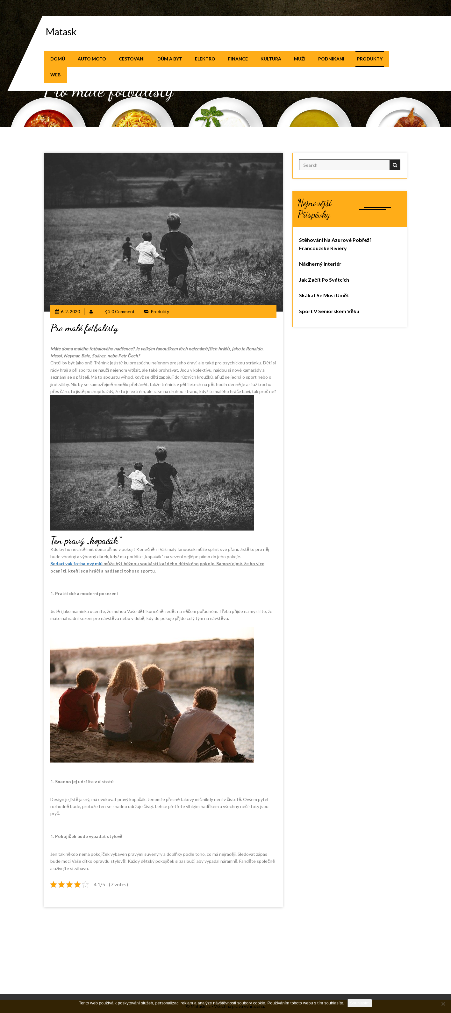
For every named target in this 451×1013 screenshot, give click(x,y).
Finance (238, 58)
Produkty (370, 58)
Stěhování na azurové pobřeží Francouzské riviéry (335, 244)
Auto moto (92, 58)
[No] (443, 1004)
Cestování (132, 58)
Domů (57, 58)
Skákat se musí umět (324, 295)
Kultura (271, 58)
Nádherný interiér (320, 264)
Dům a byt (169, 58)
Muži (299, 58)
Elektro (205, 58)
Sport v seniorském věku (329, 311)
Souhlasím (359, 1003)
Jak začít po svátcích (324, 280)
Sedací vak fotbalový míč (76, 563)
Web (55, 74)
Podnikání (331, 58)
